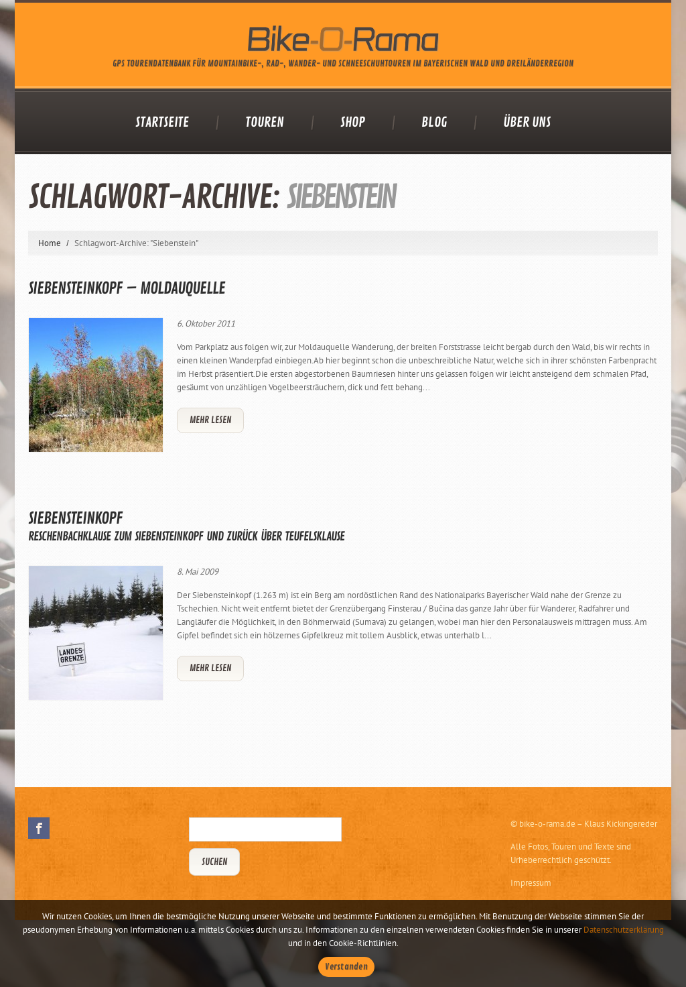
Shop (352, 122)
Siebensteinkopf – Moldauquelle (126, 288)
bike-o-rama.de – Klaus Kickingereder (588, 823)
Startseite (162, 122)
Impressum (530, 882)
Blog (434, 122)
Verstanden (346, 967)
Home (49, 243)
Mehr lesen (210, 420)
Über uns (527, 122)
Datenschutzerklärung (624, 929)
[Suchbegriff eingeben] (265, 829)
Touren (264, 122)
